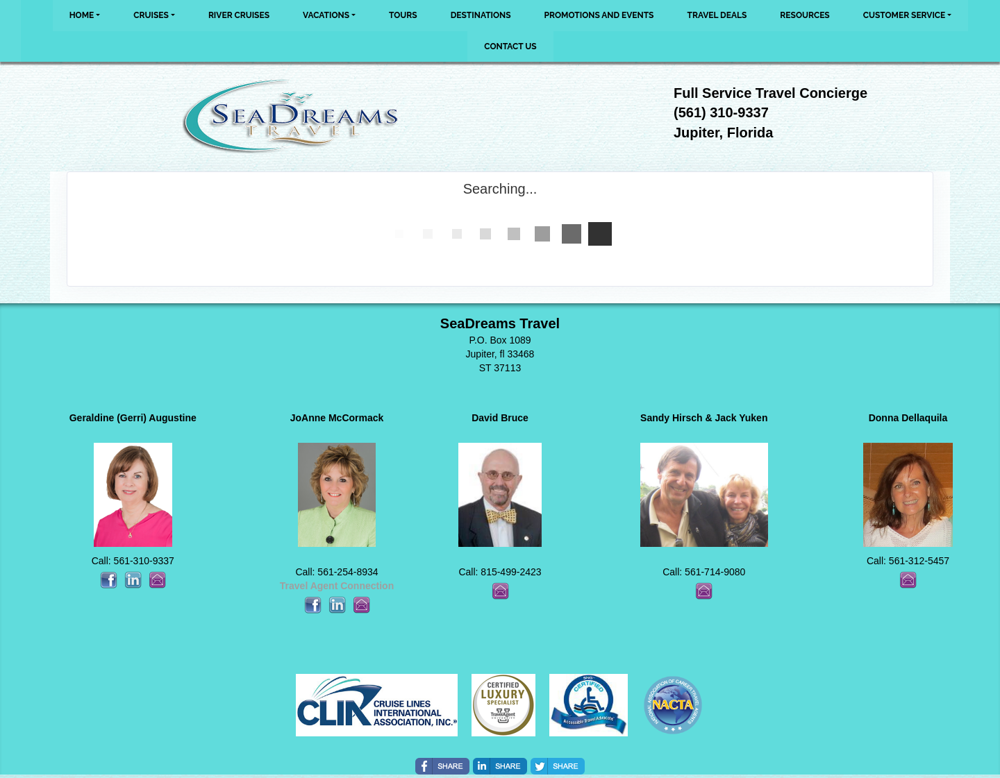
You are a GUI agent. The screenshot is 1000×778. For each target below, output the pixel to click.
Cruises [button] (151, 15)
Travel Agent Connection (337, 585)
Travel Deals (717, 15)
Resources (804, 15)
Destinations (481, 15)
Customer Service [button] (904, 15)
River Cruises (238, 15)
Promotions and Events (599, 15)
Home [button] (81, 15)
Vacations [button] (326, 15)
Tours (403, 15)
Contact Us (510, 46)
